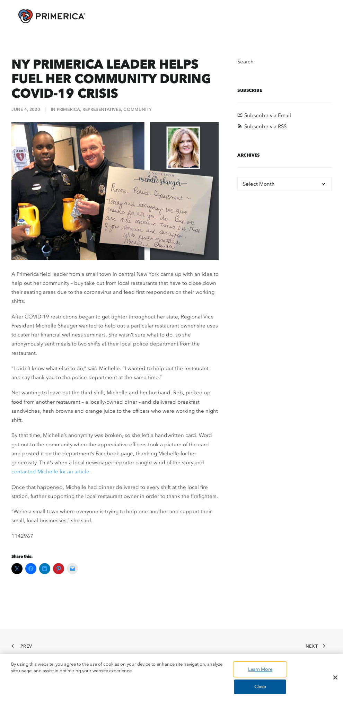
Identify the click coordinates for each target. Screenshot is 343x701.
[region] (171, 677)
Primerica (68, 109)
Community (137, 109)
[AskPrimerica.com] (44, 16)
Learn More (260, 669)
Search (245, 62)
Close (260, 686)
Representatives (101, 109)
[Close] (335, 677)
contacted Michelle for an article (50, 471)
